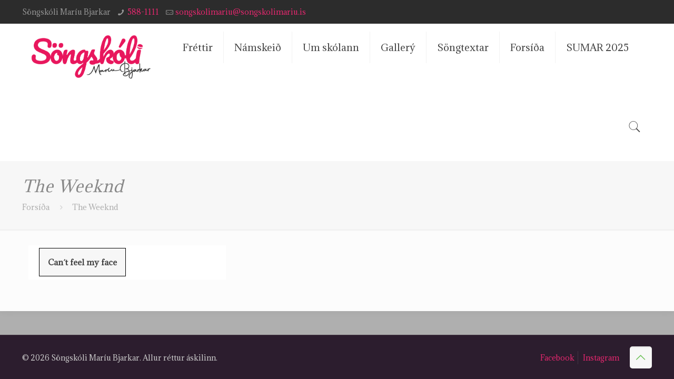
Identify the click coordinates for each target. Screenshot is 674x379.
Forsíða (527, 47)
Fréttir (198, 47)
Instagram (601, 358)
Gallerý (398, 47)
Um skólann (331, 47)
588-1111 (143, 12)
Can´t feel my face (82, 262)
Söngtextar (463, 47)
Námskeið (257, 47)
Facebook (557, 358)
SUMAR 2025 (597, 47)
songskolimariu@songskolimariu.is (240, 12)
